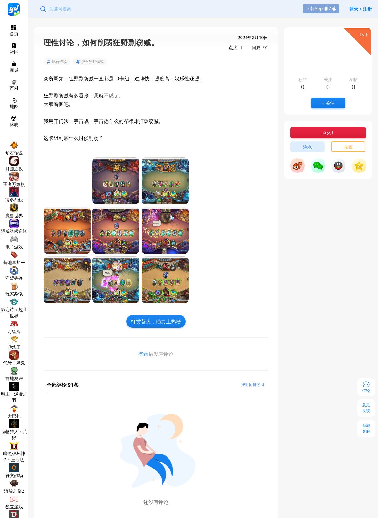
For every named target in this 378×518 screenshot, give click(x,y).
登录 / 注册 (360, 9)
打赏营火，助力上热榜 (156, 321)
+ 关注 (327, 103)
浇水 (307, 147)
